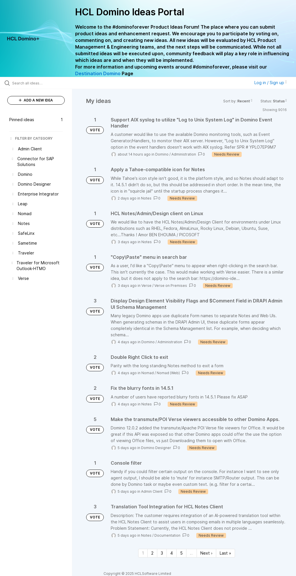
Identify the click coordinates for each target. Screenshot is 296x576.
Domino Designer (156, 448)
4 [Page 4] (171, 553)
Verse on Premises (170, 285)
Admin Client (151, 491)
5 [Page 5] (181, 553)
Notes (146, 198)
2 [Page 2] (152, 553)
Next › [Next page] (206, 553)
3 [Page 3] (162, 553)
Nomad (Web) (168, 373)
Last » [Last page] (225, 553)
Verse (146, 285)
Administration (183, 154)
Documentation (167, 535)
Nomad (147, 373)
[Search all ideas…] (39, 83)
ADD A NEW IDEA (36, 100)
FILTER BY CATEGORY (31, 138)
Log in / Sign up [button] (270, 82)
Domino (162, 154)
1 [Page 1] (143, 553)
